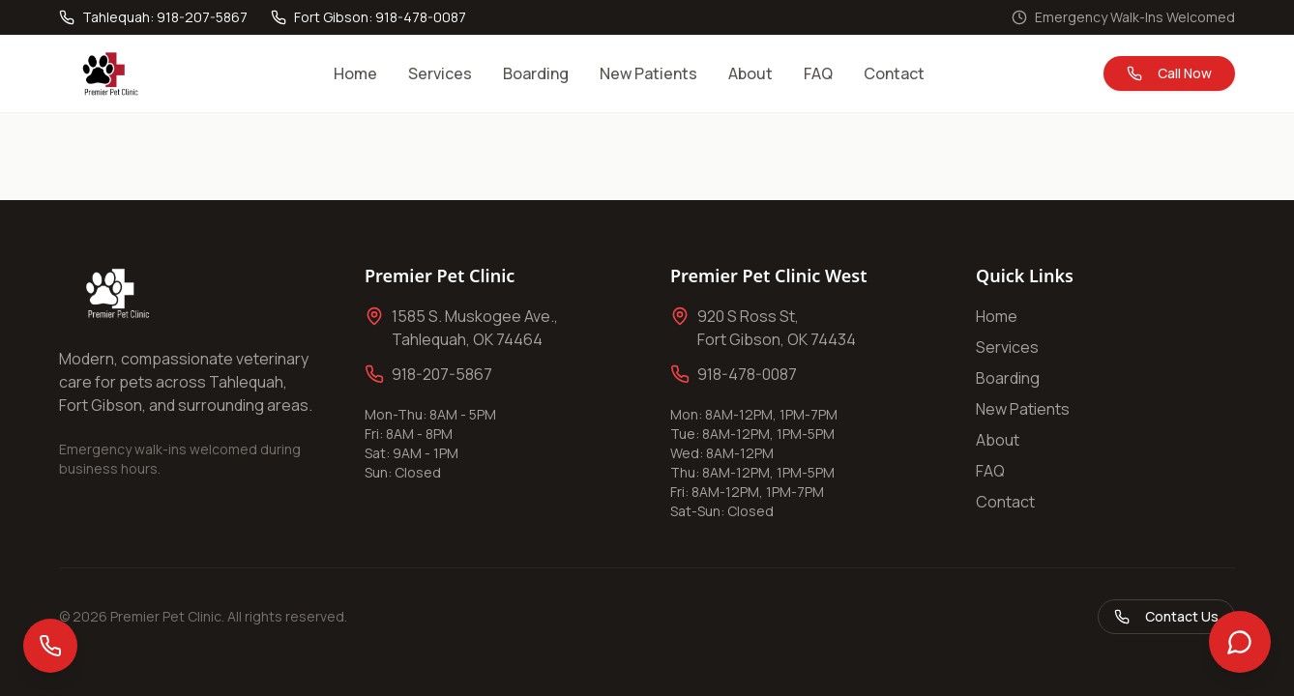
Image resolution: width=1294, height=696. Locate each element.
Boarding (536, 73)
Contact (894, 73)
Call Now (1169, 73)
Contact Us (1166, 616)
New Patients (648, 73)
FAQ (818, 73)
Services (440, 73)
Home (355, 73)
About (750, 73)
